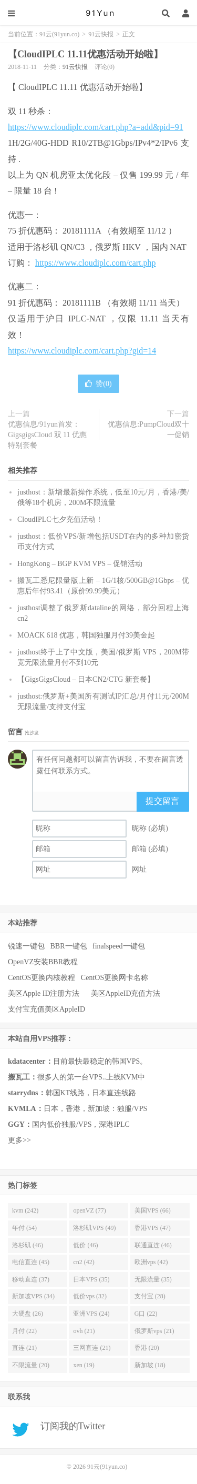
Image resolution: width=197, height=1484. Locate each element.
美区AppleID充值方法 (126, 993)
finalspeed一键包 (118, 946)
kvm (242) (25, 1210)
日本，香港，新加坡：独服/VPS (77, 1109)
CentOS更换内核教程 (41, 978)
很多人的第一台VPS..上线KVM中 (76, 1077)
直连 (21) (24, 1347)
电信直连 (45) (30, 1262)
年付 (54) (24, 1227)
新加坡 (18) (149, 1365)
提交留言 (162, 800)
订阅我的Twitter (69, 1426)
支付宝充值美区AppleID (46, 1009)
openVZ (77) (89, 1210)
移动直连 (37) (30, 1279)
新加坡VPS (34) (33, 1296)
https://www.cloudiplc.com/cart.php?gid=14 (82, 350)
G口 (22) (146, 1313)
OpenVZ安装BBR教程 (43, 962)
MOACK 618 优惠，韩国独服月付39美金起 (86, 635)
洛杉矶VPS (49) (94, 1227)
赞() (98, 384)
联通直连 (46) (153, 1245)
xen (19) (83, 1365)
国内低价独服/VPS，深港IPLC (69, 1124)
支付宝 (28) (149, 1296)
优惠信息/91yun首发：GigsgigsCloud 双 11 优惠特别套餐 (47, 434)
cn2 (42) (83, 1262)
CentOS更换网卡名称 (114, 978)
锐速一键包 (26, 946)
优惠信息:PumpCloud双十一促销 (148, 429)
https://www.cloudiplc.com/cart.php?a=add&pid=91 (95, 127)
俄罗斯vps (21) (154, 1331)
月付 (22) (24, 1331)
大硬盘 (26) (27, 1313)
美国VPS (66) (152, 1210)
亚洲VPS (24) (91, 1313)
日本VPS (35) (91, 1279)
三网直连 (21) (91, 1347)
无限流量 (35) (153, 1279)
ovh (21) (84, 1331)
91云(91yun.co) (99, 13)
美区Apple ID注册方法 (44, 993)
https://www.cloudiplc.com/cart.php (95, 262)
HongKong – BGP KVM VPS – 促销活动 (79, 564)
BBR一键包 (68, 946)
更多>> (19, 1140)
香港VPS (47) (152, 1227)
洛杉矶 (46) (27, 1245)
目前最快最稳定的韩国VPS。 (77, 1061)
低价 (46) (85, 1245)
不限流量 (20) (30, 1365)
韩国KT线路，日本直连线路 (72, 1093)
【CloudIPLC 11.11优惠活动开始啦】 (85, 54)
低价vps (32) (90, 1296)
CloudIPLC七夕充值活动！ (60, 519)
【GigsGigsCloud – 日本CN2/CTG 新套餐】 (85, 679)
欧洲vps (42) (151, 1262)
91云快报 (100, 34)
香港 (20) (146, 1347)
